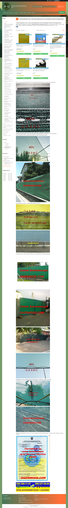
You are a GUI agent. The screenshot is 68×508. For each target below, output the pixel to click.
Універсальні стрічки (8, 44)
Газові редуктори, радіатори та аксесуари (7, 113)
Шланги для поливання (8, 70)
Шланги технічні (7, 71)
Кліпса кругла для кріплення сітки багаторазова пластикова (40, 70)
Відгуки (4, 133)
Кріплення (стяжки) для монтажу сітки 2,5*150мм (23, 46)
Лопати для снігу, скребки (7, 99)
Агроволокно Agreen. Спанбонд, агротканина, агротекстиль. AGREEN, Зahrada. (8, 35)
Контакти (29, 12)
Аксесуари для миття (8, 94)
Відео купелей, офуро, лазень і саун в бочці (25, 500)
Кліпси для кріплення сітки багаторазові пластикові (38, 46)
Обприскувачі (7, 88)
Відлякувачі (6, 108)
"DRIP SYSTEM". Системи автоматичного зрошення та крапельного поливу (8, 77)
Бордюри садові (7, 86)
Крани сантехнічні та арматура (8, 101)
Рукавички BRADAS (7, 85)
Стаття (36, 497)
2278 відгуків (51, 0)
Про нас (33, 12)
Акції (4, 123)
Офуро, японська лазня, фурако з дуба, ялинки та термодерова (8, 56)
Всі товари (15, 12)
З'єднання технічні (8, 92)
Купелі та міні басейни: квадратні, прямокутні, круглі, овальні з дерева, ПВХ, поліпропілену (8, 51)
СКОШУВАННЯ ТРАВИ (8, 121)
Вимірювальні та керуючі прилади (7, 104)
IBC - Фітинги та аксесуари (7, 110)
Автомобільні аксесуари (6, 96)
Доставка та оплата (22, 12)
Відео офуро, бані (6, 130)
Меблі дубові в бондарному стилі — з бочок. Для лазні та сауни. (8, 60)
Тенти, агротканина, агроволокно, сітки (8, 64)
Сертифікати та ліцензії (7, 498)
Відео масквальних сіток (8, 124)
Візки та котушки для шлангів (8, 81)
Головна (4, 12)
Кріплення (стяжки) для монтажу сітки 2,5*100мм (23, 70)
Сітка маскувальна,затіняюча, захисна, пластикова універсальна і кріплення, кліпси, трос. (8, 25)
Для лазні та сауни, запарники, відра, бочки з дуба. (8, 46)
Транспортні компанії (6, 497)
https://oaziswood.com (8, 165)
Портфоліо (36, 500)
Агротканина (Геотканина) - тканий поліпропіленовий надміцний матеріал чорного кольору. (8, 41)
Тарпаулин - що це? (7, 135)
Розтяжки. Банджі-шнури (7, 106)
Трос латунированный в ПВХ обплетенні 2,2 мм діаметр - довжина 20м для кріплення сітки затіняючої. (57, 47)
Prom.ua (39, 505)
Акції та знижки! (10, 12)
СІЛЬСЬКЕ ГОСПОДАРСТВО (7, 116)
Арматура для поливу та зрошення (8, 74)
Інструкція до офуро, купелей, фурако (41, 498)
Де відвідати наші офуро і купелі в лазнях (26, 502)
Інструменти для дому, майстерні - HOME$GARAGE (8, 119)
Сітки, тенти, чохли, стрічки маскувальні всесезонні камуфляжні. (8, 31)
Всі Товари (5, 21)
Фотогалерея (5, 132)
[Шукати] (55, 6)
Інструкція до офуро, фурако (7, 127)
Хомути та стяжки (7, 91)
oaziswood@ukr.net (7, 166)
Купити (24, 53)
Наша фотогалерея (22, 497)
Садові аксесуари (7, 83)
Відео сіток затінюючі (22, 498)
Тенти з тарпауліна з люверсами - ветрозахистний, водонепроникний (8, 67)
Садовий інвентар (7, 89)
